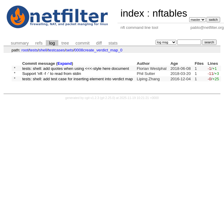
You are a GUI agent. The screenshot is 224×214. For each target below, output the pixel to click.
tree (65, 43)
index (132, 13)
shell (43, 50)
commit (83, 43)
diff (99, 43)
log (52, 43)
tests (33, 50)
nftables (169, 13)
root (24, 50)
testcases (56, 50)
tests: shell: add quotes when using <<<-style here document (75, 69)
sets (69, 50)
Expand (64, 63)
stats (113, 43)
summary (20, 43)
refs (39, 43)
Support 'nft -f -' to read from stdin (51, 75)
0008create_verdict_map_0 (98, 50)
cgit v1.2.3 (92, 100)
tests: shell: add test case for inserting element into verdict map (77, 81)
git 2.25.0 (107, 100)
